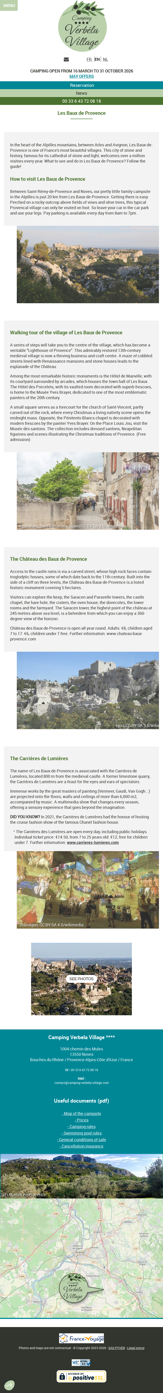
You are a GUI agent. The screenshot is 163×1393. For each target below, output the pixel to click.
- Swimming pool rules (82, 1133)
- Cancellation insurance (81, 1146)
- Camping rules (82, 1126)
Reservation (81, 85)
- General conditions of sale (81, 1139)
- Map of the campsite (81, 1113)
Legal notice (135, 1348)
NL (105, 59)
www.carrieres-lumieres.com (93, 842)
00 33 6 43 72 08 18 (81, 101)
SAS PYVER (116, 1348)
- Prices (81, 1120)
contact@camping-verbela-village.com (81, 1083)
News (81, 93)
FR (89, 59)
